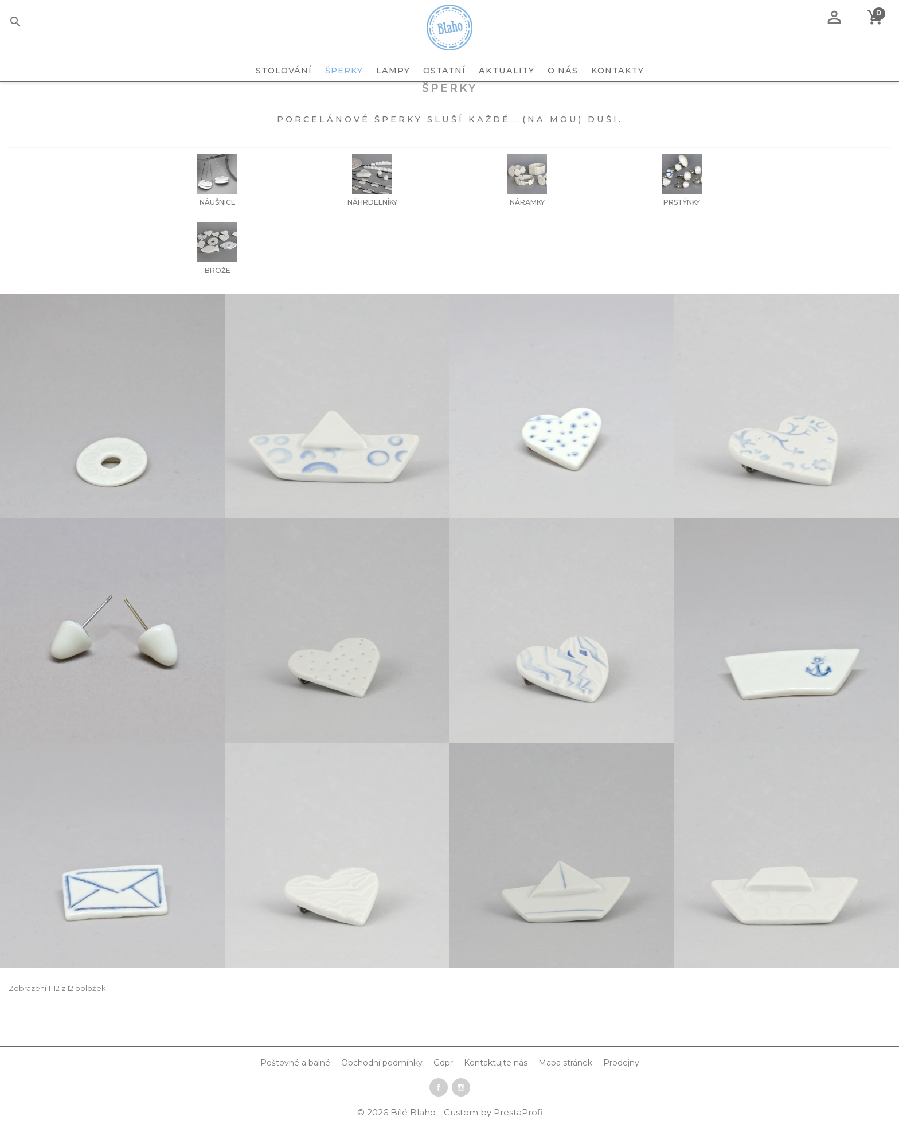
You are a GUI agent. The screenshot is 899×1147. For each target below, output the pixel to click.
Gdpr (443, 1083)
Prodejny (621, 1083)
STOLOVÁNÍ (284, 70)
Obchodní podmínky (382, 1083)
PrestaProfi (518, 1133)
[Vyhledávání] (33, 23)
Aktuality (506, 70)
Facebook (438, 1108)
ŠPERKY (344, 70)
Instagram (461, 1108)
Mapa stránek (565, 1083)
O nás (563, 70)
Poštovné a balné (295, 1083)
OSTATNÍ (444, 70)
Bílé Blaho (414, 1133)
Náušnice (218, 223)
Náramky (527, 223)
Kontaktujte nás (495, 1083)
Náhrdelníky (372, 223)
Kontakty (617, 70)
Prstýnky (681, 223)
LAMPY (393, 70)
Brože (217, 291)
